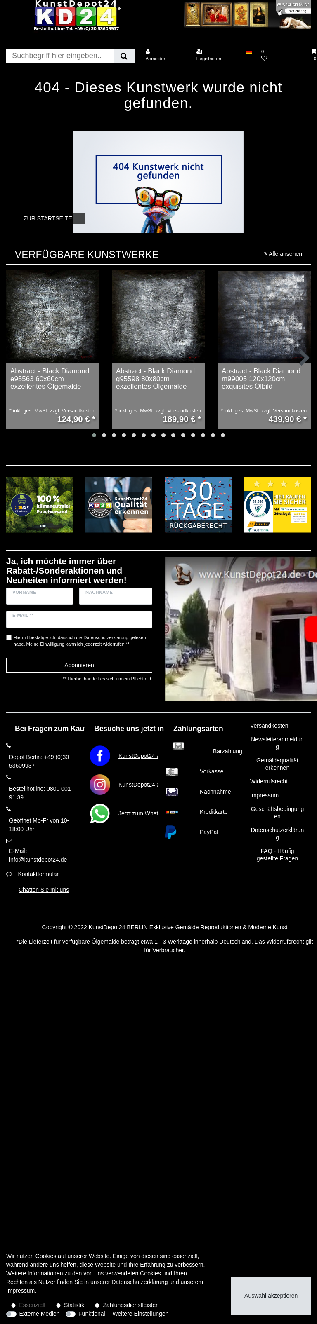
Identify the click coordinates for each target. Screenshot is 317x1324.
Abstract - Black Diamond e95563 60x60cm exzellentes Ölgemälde (49, 379)
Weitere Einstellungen (141, 1313)
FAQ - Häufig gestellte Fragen (277, 855)
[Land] (249, 51)
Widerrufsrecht (269, 781)
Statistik (74, 1305)
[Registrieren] (216, 55)
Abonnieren (79, 665)
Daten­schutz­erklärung (139, 1282)
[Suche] (124, 56)
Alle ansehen (283, 254)
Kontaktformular (38, 874)
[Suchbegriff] (60, 56)
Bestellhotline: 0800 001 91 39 (40, 793)
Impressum (264, 795)
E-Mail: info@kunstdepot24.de (38, 855)
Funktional (91, 1313)
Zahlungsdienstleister (130, 1305)
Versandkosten (269, 725)
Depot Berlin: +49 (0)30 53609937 (39, 761)
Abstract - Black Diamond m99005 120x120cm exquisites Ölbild (261, 379)
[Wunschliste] (281, 55)
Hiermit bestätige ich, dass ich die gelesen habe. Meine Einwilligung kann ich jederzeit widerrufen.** (80, 641)
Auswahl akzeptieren (271, 1295)
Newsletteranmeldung (277, 743)
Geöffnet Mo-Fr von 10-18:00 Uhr (39, 824)
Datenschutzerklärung (277, 834)
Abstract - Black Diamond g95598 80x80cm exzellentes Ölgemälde (155, 379)
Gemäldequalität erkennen (277, 764)
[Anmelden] (165, 55)
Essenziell (32, 1305)
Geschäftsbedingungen (277, 813)
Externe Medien (39, 1313)
